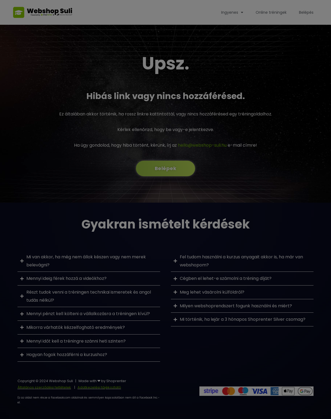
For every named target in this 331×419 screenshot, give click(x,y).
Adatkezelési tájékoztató (99, 387)
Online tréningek (271, 12)
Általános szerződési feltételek (44, 387)
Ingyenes (232, 12)
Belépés (306, 12)
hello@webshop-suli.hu (202, 145)
